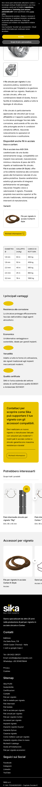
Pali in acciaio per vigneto (14, 710)
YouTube (7, 773)
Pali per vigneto (9, 697)
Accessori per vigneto (12, 720)
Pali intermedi (9, 704)
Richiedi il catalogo (11, 743)
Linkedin (6, 769)
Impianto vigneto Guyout (13, 727)
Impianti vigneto (10, 723)
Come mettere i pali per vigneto (16, 737)
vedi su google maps (13, 648)
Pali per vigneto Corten (12, 717)
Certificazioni (8, 690)
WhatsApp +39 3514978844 (15, 661)
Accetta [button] (21, 37)
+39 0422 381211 (13, 654)
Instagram (7, 766)
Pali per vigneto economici (14, 750)
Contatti (6, 694)
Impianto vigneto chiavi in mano (16, 740)
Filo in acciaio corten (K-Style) (16, 168)
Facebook (7, 763)
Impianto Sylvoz (10, 730)
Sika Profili (7, 684)
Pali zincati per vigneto (12, 713)
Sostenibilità (8, 687)
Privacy (6, 668)
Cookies (6, 671)
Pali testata (7, 707)
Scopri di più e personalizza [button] (21, 42)
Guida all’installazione (12, 747)
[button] (39, 3)
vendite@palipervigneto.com (20, 658)
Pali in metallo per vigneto (14, 700)
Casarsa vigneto (10, 733)
